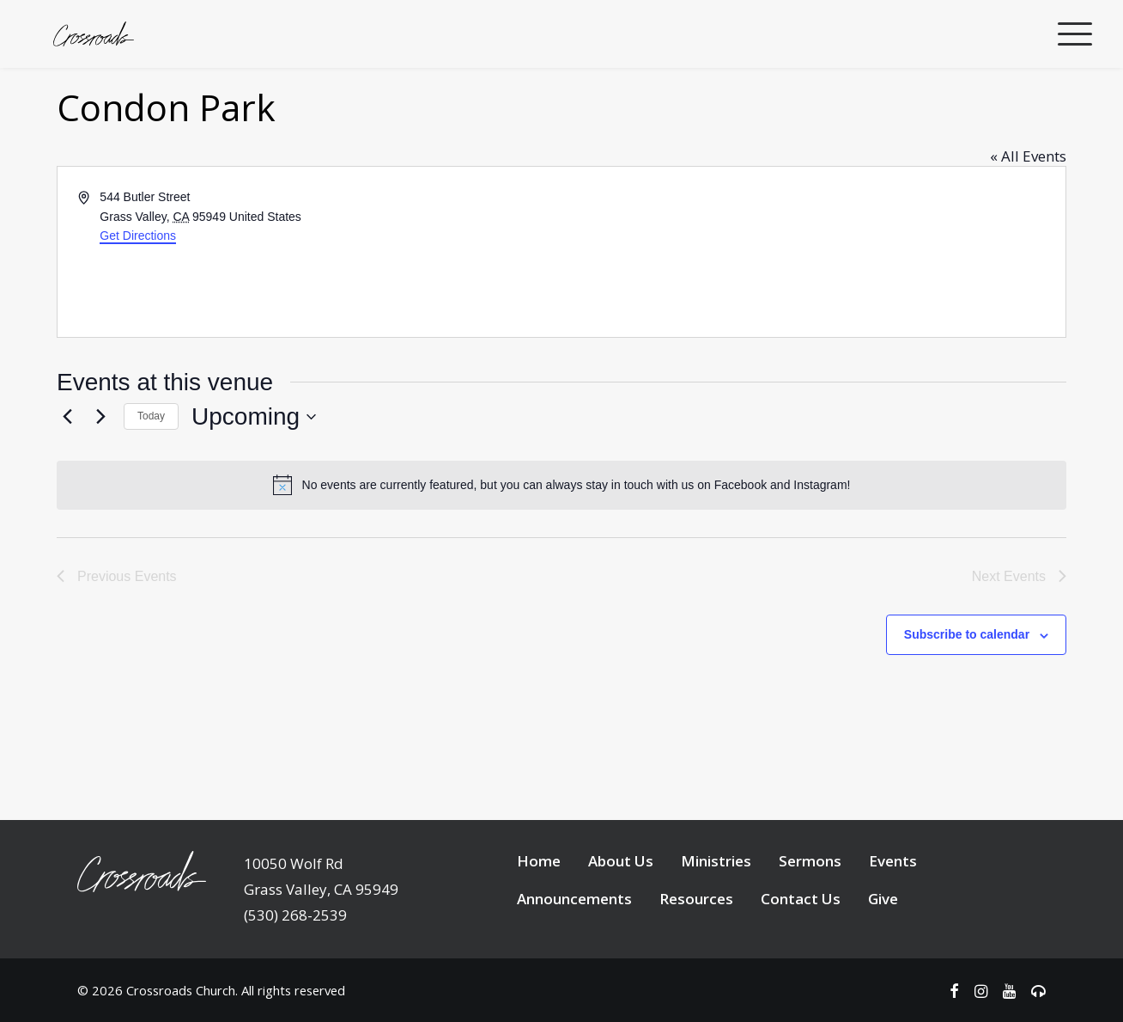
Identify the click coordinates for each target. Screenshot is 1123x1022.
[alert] (561, 549)
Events (893, 925)
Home (539, 925)
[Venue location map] (812, 316)
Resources (696, 963)
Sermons (810, 925)
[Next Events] (100, 481)
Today (151, 480)
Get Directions (138, 300)
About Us (620, 925)
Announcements (574, 963)
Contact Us (801, 963)
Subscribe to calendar (966, 699)
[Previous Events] (67, 481)
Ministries (716, 925)
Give (883, 963)
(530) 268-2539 (295, 979)
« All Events (1028, 220)
